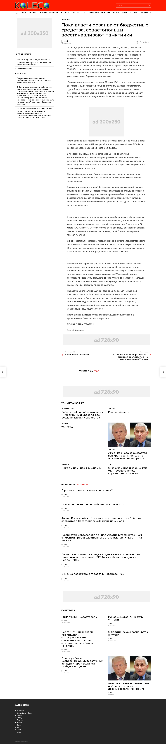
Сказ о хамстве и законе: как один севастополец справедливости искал (127, 470)
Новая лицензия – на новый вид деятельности (92, 504)
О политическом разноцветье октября (128, 633)
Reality (76, 13)
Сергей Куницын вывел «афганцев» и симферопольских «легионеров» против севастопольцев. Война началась (77, 638)
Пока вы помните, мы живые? (81, 467)
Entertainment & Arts (99, 13)
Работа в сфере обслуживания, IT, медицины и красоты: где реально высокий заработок (82, 414)
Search (149, 6)
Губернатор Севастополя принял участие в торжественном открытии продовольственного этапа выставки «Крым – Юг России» (101, 537)
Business (53, 13)
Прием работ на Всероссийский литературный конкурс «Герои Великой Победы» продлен (82, 662)
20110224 (67, 427)
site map (134, 13)
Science (33, 13)
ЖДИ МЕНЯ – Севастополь (79, 616)
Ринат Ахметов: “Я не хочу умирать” (125, 618)
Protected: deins (119, 411)
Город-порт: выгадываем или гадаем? (87, 490)
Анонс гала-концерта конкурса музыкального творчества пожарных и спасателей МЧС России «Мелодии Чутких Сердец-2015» (100, 557)
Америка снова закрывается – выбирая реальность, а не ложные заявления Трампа (128, 455)
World (43, 13)
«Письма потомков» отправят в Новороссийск (92, 573)
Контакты (146, 13)
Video (116, 13)
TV (83, 13)
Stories (65, 13)
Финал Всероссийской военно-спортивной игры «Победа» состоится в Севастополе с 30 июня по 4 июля (101, 519)
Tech (124, 13)
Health (19, 715)
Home (23, 13)
